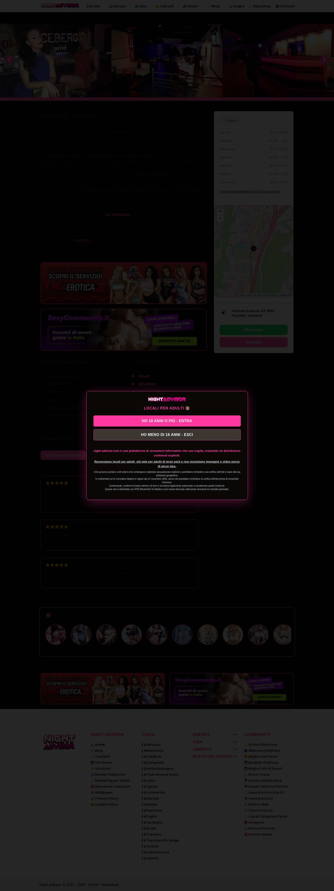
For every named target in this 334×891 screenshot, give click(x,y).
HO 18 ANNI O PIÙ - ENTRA (167, 420)
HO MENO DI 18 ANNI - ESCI (167, 435)
